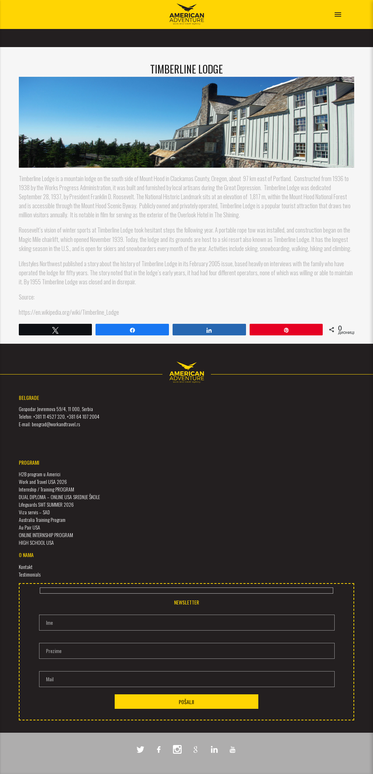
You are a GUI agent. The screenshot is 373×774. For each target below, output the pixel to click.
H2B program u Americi (39, 474)
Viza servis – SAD (34, 512)
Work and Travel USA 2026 (43, 481)
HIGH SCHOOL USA (36, 542)
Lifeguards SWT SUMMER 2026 (46, 504)
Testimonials (30, 574)
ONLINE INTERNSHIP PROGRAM (46, 535)
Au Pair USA (29, 527)
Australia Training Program (42, 519)
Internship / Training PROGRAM (46, 489)
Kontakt (26, 566)
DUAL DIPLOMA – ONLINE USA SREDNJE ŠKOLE (59, 497)
